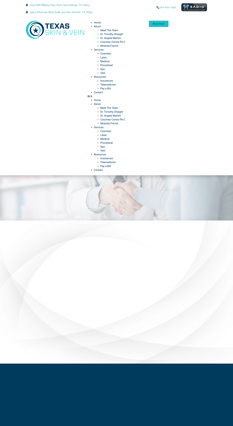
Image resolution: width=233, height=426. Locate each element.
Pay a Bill (105, 88)
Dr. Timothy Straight (111, 34)
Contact (98, 92)
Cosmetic (105, 53)
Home (97, 22)
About (97, 26)
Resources (100, 76)
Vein (102, 73)
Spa (102, 69)
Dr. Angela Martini (110, 38)
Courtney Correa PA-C (112, 41)
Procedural (106, 65)
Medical (104, 61)
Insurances (106, 80)
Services (99, 49)
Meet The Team (109, 30)
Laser (103, 57)
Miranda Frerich (109, 45)
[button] (116, 96)
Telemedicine (108, 84)
